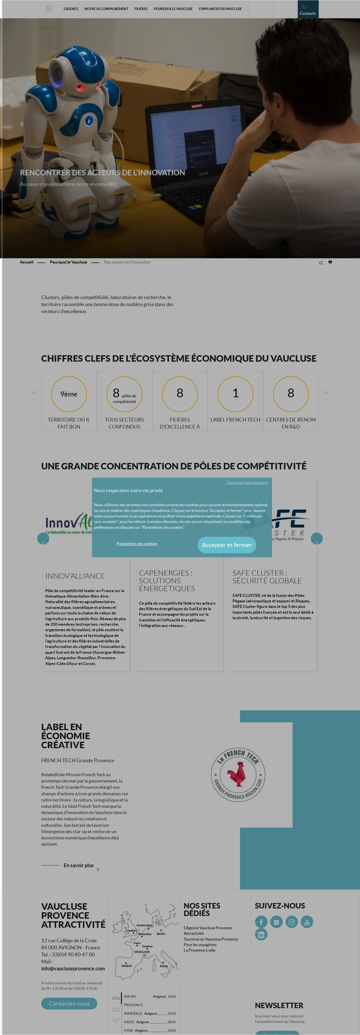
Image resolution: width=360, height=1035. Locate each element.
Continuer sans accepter (247, 482)
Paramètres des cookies (137, 543)
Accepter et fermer (227, 545)
